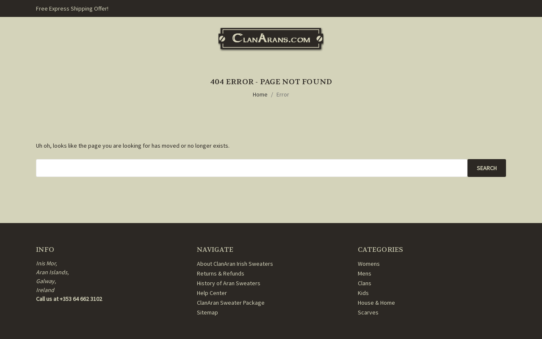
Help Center (212, 293)
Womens (369, 263)
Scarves (368, 312)
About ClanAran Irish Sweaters (235, 263)
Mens (364, 273)
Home (260, 94)
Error (283, 94)
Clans (364, 283)
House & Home (376, 302)
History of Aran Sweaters (228, 283)
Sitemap (207, 312)
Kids (363, 293)
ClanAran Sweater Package (231, 302)
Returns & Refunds (220, 273)
